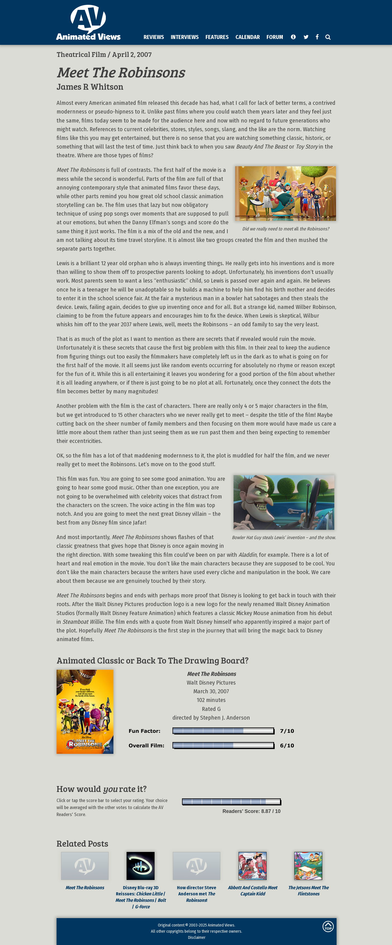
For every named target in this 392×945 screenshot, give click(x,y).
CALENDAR (247, 37)
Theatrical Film (81, 54)
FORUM (275, 37)
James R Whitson (90, 86)
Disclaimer (197, 937)
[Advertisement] (233, 16)
